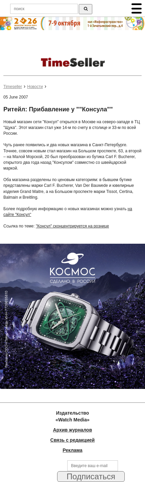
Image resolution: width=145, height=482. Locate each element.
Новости (35, 86)
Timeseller (12, 86)
